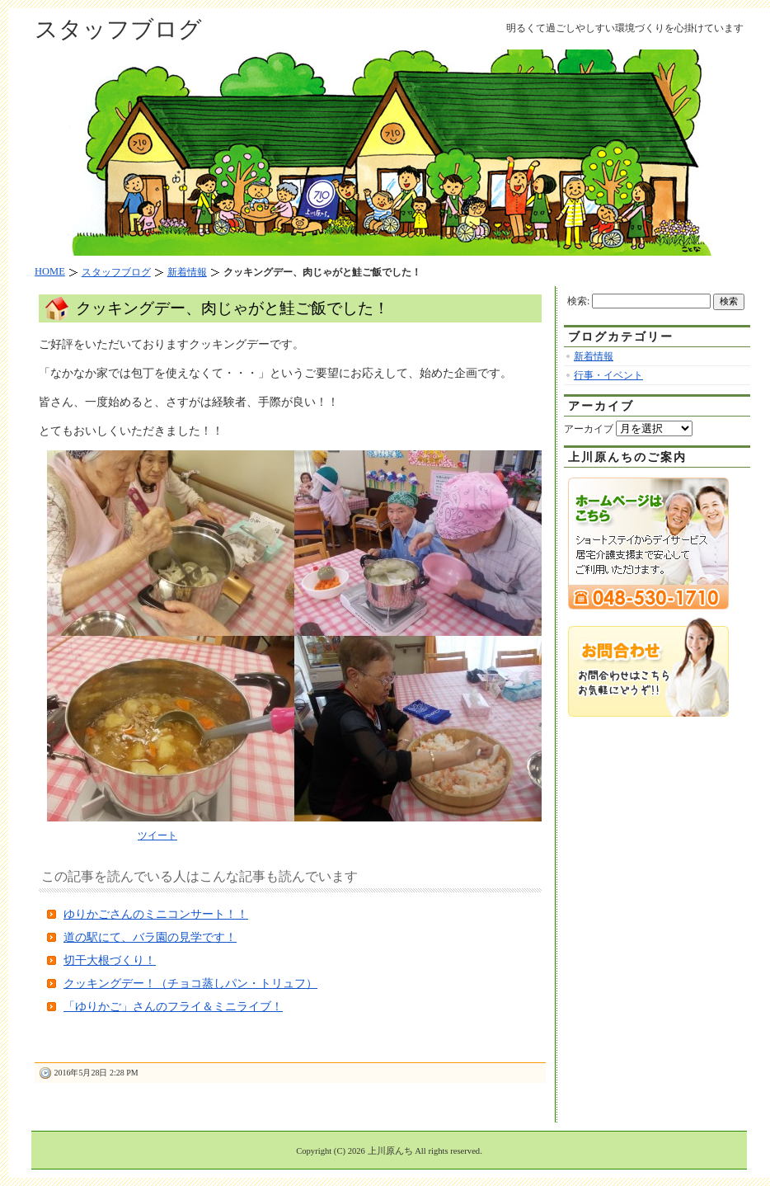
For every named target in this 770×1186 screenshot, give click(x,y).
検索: (578, 301)
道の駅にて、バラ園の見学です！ (150, 937)
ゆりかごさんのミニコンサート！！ (155, 914)
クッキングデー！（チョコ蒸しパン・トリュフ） (190, 983)
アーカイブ (588, 429)
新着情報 (593, 356)
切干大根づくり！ (109, 960)
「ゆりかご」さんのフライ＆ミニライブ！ (173, 1006)
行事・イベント (608, 375)
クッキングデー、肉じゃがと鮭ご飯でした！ (232, 308)
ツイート (157, 835)
